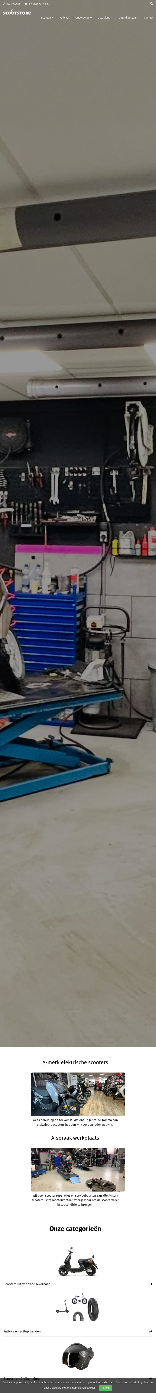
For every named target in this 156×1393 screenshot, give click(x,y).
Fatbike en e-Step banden (78, 1331)
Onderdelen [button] (83, 17)
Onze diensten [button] (128, 17)
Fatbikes (65, 17)
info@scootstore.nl (37, 3)
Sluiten (106, 1387)
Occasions (104, 17)
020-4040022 (11, 3)
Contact (148, 17)
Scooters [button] (47, 17)
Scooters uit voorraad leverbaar (78, 1284)
